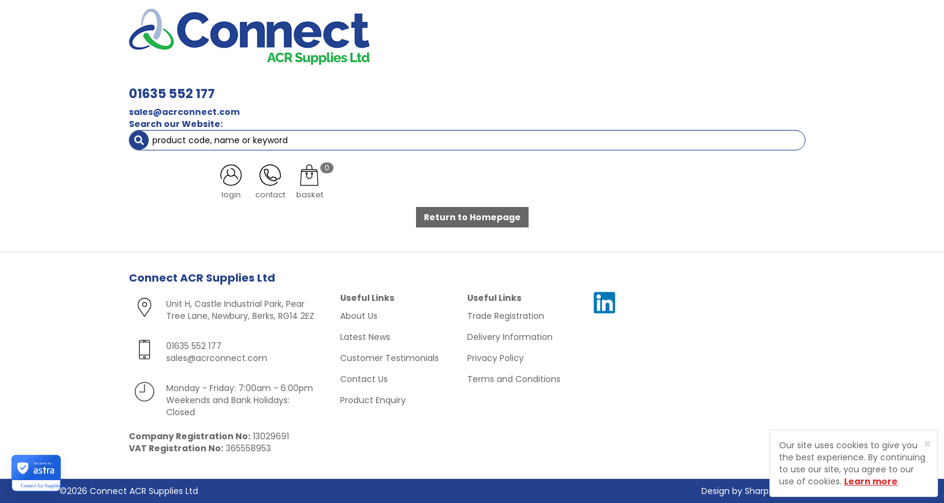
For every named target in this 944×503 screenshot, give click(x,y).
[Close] (927, 443)
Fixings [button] (543, 84)
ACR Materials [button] (170, 84)
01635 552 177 (341, 28)
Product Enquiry (373, 400)
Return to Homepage (472, 217)
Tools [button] (659, 84)
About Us (358, 316)
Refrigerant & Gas (391, 84)
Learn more (871, 481)
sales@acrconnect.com (353, 47)
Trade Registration (505, 316)
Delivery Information (510, 337)
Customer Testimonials (389, 358)
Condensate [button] (477, 84)
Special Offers (775, 84)
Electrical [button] (602, 84)
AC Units (709, 84)
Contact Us (364, 379)
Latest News (365, 337)
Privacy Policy (495, 358)
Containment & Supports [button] (279, 84)
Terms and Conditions (513, 379)
